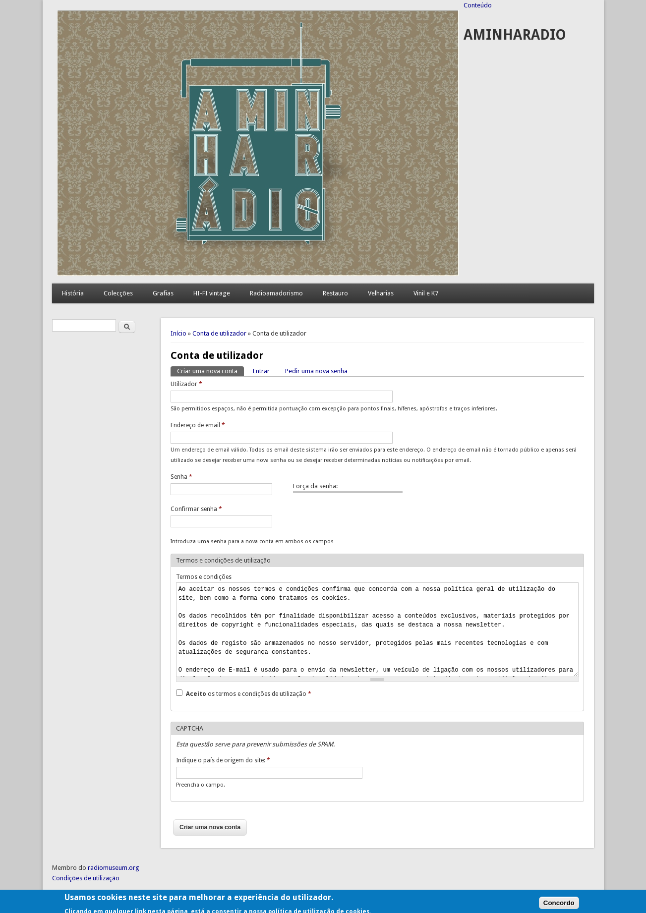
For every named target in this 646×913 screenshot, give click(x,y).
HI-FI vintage (211, 293)
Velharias (381, 293)
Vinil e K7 (425, 293)
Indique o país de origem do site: (223, 760)
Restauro (335, 293)
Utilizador (186, 384)
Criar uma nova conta (210, 370)
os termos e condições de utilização (248, 693)
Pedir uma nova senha (316, 371)
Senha (181, 476)
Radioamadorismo (276, 293)
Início (178, 333)
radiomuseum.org (113, 867)
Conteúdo (478, 5)
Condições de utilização (85, 878)
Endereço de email (198, 425)
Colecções (118, 293)
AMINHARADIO (515, 35)
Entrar (261, 371)
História (73, 293)
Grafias (163, 293)
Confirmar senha (196, 509)
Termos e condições (204, 576)
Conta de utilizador (219, 333)
